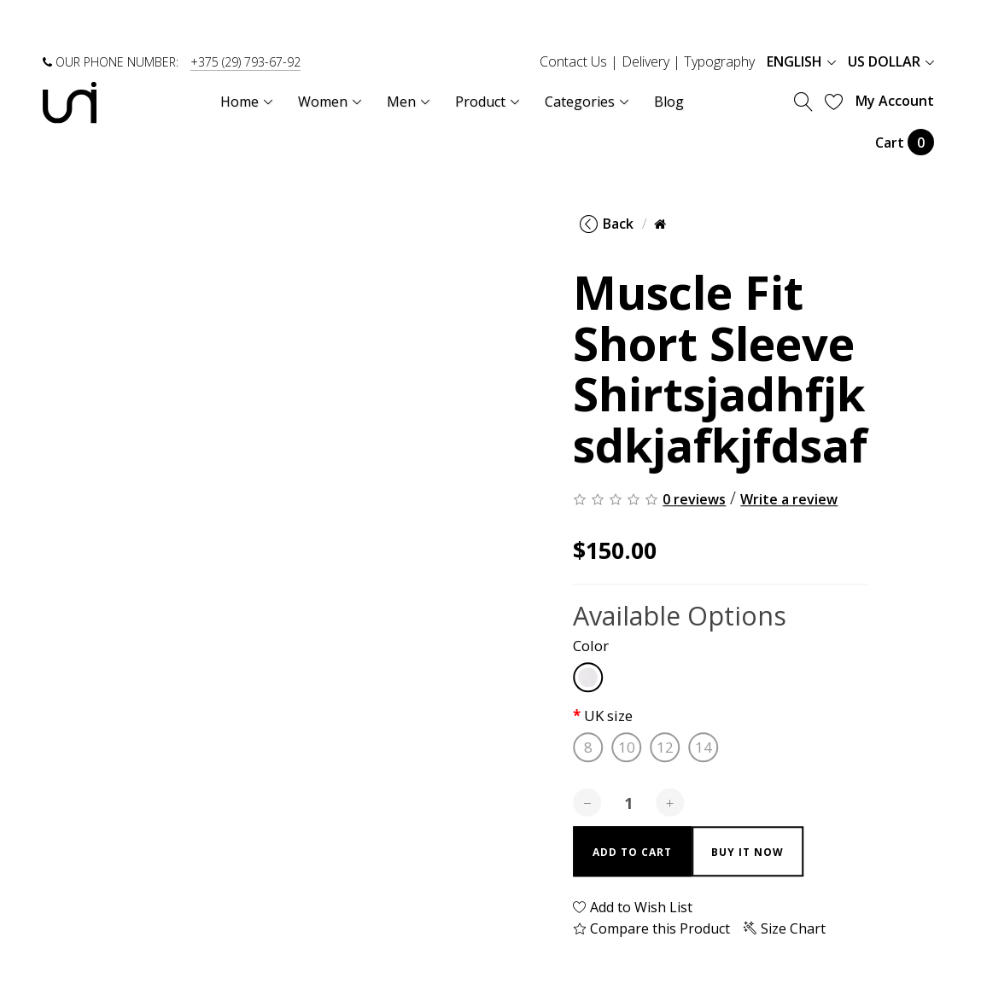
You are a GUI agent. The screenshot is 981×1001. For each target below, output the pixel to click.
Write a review (789, 500)
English (801, 61)
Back (607, 223)
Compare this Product (651, 928)
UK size (608, 716)
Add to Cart (632, 852)
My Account (894, 100)
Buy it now (747, 852)
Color (591, 646)
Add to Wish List (632, 907)
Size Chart (785, 928)
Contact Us (573, 61)
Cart (904, 142)
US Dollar (891, 61)
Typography (719, 61)
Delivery (645, 61)
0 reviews (694, 500)
